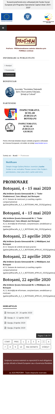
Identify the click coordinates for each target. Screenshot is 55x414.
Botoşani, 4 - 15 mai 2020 (27, 188)
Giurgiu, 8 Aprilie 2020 (16, 323)
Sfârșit (45, 347)
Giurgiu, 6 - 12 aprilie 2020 (18, 317)
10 (21, 347)
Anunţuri (9, 65)
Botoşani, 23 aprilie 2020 (26, 236)
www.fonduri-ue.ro (41, 143)
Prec (16, 341)
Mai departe (32, 347)
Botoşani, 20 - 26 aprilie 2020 (19, 312)
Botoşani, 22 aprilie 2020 (26, 256)
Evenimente (10, 70)
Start (7, 341)
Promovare (10, 75)
